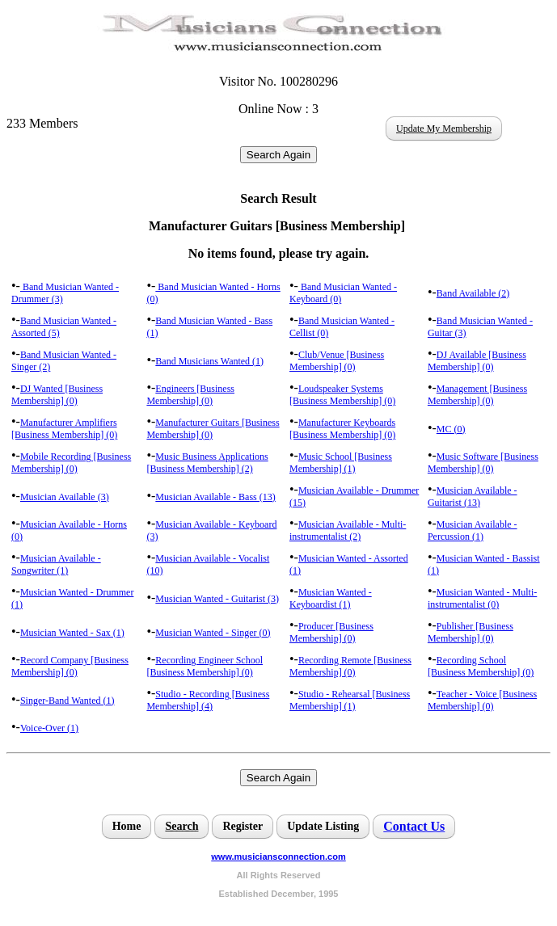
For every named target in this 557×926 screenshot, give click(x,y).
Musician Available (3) (64, 497)
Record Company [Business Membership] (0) (70, 666)
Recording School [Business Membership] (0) (481, 666)
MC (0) (451, 429)
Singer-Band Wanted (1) (67, 700)
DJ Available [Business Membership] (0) (477, 361)
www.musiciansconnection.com (278, 856)
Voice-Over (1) (49, 728)
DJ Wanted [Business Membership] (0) (57, 394)
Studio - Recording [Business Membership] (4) (207, 700)
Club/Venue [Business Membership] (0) (336, 361)
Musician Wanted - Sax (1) (72, 632)
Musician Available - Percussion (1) (472, 530)
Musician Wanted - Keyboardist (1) (330, 598)
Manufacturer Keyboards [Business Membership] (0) (342, 428)
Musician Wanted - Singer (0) (212, 632)
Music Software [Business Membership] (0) (483, 462)
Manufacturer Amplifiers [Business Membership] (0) (64, 428)
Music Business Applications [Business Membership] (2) (207, 462)
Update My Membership (444, 128)
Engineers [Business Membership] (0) (190, 394)
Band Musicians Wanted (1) (209, 361)
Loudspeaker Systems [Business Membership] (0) (342, 394)
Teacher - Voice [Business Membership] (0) (482, 700)
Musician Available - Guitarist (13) (472, 496)
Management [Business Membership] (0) (477, 394)
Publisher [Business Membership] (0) (470, 632)
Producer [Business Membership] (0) (331, 632)
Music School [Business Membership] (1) (340, 462)
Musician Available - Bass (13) (215, 497)
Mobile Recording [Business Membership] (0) (71, 462)
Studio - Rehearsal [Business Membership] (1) (349, 700)
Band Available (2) (473, 293)
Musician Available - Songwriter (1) (56, 564)
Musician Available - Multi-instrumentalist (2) (347, 530)
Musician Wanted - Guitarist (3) (217, 598)
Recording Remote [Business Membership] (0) (350, 666)
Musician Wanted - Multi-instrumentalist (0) (482, 598)
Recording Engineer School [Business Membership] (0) (204, 666)
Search (181, 826)
